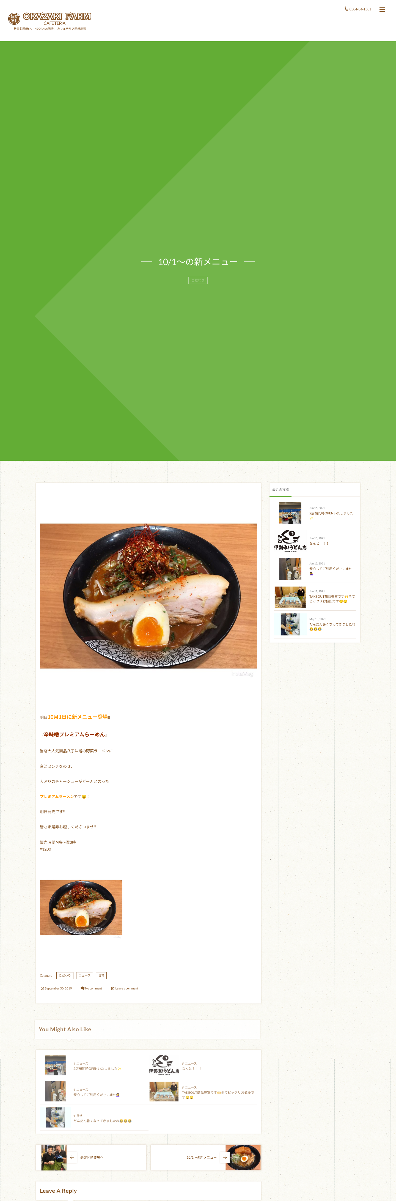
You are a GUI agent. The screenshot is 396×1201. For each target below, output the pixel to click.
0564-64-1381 (360, 9)
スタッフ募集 (370, 31)
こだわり (65, 975)
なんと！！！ (192, 1072)
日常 (101, 975)
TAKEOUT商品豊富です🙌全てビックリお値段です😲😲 (332, 598)
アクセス (337, 31)
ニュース (84, 975)
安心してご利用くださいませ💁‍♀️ (96, 1098)
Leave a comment (127, 988)
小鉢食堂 (308, 31)
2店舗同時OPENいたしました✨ (97, 1072)
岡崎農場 (278, 31)
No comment (93, 988)
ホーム (253, 31)
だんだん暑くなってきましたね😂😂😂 (102, 1124)
